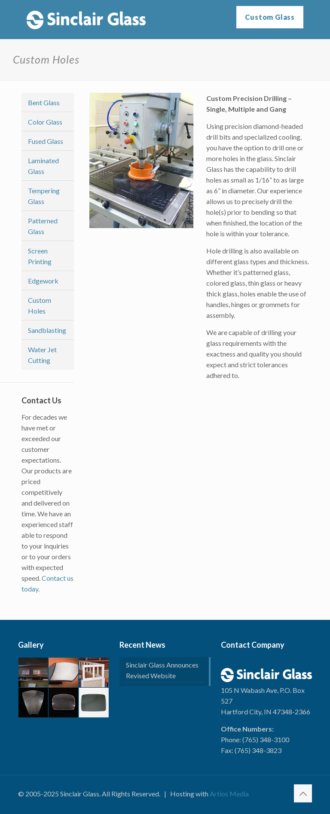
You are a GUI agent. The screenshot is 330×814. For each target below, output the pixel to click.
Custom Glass (270, 17)
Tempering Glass (44, 195)
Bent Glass (44, 102)
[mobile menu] (212, 19)
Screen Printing (40, 256)
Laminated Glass (43, 165)
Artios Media (229, 794)
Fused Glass (45, 141)
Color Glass (45, 122)
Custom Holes (39, 305)
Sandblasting (47, 330)
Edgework (43, 281)
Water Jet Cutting (42, 354)
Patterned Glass (43, 225)
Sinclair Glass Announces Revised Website (162, 670)
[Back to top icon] (303, 793)
